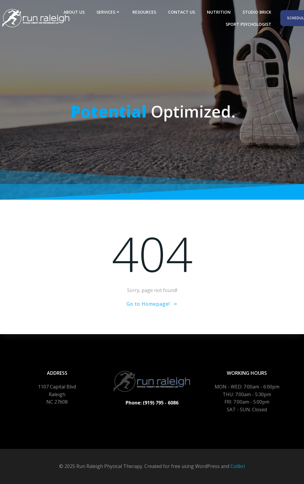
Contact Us (181, 12)
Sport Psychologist (248, 24)
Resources (144, 12)
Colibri (237, 466)
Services (108, 12)
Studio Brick (257, 12)
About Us (74, 12)
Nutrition (219, 12)
